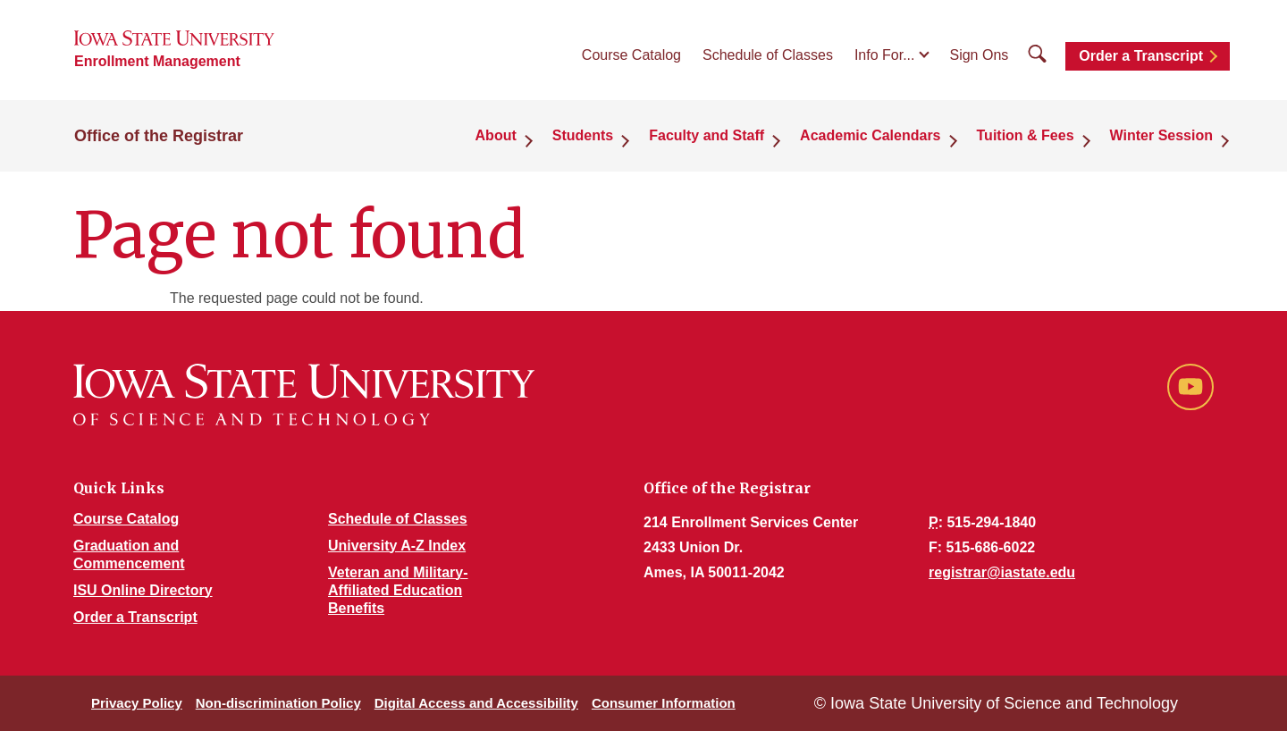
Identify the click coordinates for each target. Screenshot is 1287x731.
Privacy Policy (136, 702)
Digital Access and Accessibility (476, 702)
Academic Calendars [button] (870, 135)
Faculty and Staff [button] (706, 135)
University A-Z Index (397, 545)
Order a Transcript (1141, 55)
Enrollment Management (157, 61)
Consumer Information (664, 702)
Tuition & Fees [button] (1025, 135)
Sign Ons (978, 55)
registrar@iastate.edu (1002, 572)
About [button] (496, 135)
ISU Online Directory (143, 590)
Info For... (884, 55)
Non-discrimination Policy (278, 702)
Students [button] (582, 135)
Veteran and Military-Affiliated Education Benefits (398, 590)
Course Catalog (631, 55)
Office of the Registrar (158, 136)
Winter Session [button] (1161, 135)
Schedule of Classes (767, 55)
